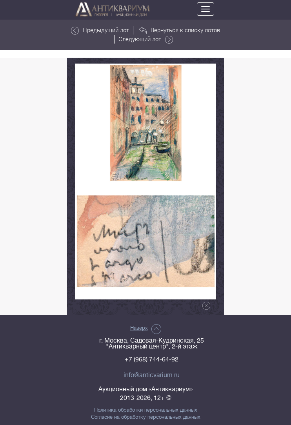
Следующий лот (145, 39)
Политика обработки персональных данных (145, 410)
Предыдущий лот (100, 30)
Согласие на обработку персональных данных (145, 417)
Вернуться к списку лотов (179, 30)
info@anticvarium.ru (152, 375)
